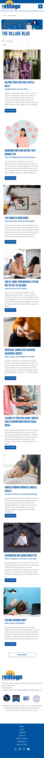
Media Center (22, 738)
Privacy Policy (22, 690)
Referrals (22, 741)
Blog (22, 729)
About (22, 726)
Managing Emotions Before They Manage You (20, 152)
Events (22, 735)
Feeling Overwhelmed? (15, 620)
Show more (22, 655)
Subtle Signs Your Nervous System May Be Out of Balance (21, 283)
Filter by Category (7, 41)
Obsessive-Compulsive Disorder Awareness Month (20, 351)
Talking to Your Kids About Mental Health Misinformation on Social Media (22, 421)
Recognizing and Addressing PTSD (21, 555)
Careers (22, 732)
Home (4, 15)
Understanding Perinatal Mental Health (21, 489)
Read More (10, 110)
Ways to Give (22, 744)
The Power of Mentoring (16, 218)
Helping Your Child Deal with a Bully (19, 84)
